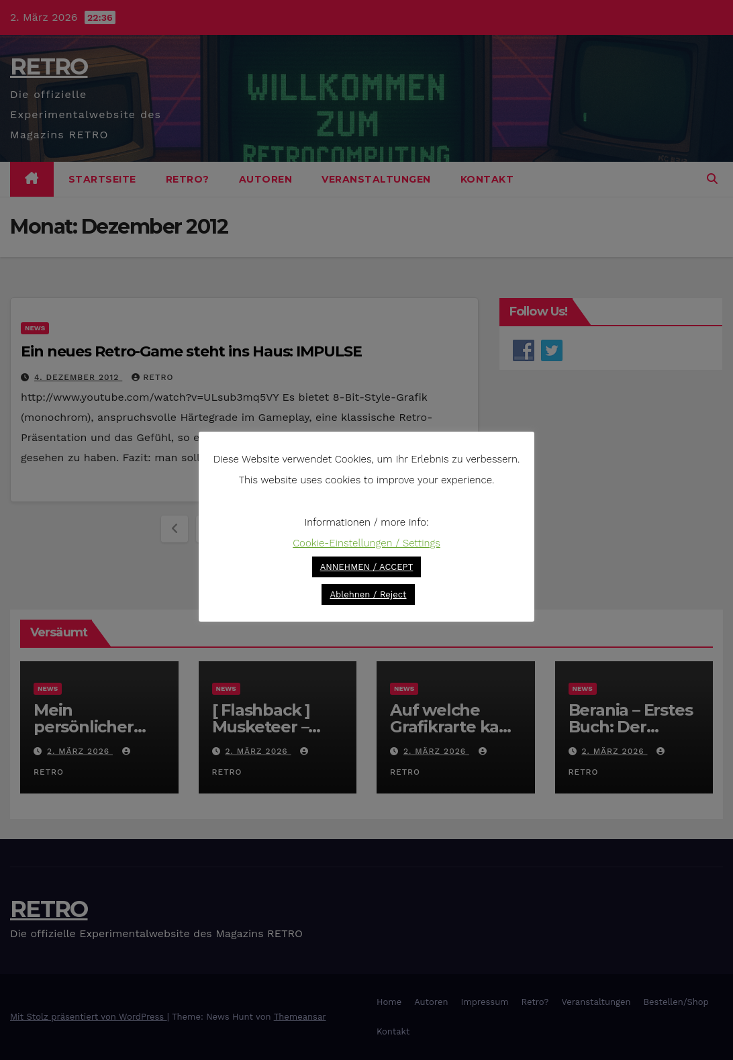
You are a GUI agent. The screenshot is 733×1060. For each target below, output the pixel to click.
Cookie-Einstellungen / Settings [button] (366, 543)
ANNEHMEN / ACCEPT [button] (366, 567)
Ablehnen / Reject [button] (368, 594)
